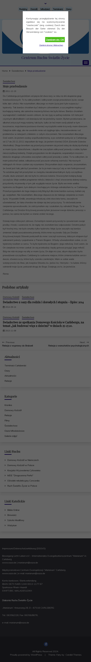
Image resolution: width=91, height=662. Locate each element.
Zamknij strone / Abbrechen (51, 45)
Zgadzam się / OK (55, 39)
